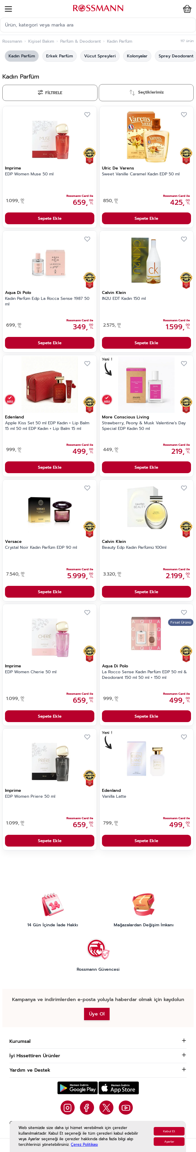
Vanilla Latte (114, 796)
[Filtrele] (50, 93)
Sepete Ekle (49, 218)
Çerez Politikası (84, 1144)
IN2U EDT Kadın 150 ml (124, 299)
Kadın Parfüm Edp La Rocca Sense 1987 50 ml (47, 301)
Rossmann (12, 41)
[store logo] (98, 8)
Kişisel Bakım (41, 41)
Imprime (13, 168)
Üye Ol (97, 1014)
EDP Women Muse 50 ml (29, 174)
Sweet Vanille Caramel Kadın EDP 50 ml (141, 174)
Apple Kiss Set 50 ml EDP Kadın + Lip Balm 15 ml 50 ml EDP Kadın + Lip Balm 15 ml (47, 426)
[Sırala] (146, 92)
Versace (13, 541)
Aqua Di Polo (18, 293)
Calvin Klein (114, 293)
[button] (183, 9)
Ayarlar (169, 1141)
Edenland (14, 417)
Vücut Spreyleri (100, 56)
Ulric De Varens (118, 168)
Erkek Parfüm (59, 56)
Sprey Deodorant (176, 56)
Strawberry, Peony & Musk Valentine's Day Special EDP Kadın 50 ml (144, 426)
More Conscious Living (125, 417)
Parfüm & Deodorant (80, 41)
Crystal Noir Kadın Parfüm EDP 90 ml (41, 548)
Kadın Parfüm (22, 56)
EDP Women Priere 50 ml (30, 796)
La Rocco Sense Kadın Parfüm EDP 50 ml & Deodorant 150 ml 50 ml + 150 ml (144, 675)
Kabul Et (169, 1131)
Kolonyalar (137, 56)
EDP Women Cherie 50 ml (30, 672)
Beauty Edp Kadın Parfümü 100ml (134, 548)
